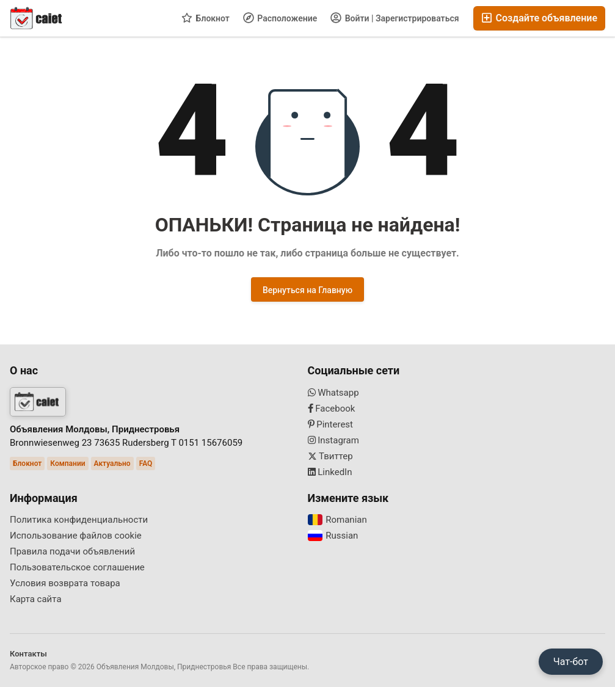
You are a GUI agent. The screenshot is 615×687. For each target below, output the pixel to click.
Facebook (331, 408)
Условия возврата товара (65, 583)
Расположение (280, 17)
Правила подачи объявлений (72, 551)
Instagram (333, 440)
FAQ (146, 463)
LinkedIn (330, 472)
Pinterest (331, 424)
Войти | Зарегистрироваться (394, 17)
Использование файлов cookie (76, 535)
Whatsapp (333, 392)
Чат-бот (570, 661)
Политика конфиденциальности (79, 519)
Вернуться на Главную (307, 290)
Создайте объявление (539, 18)
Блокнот (205, 17)
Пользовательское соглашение (77, 567)
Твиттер (330, 456)
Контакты (28, 653)
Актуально (112, 463)
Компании (67, 463)
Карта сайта (36, 599)
